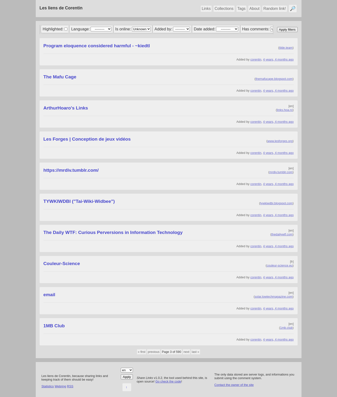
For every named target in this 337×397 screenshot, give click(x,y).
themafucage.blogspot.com (274, 79)
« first (141, 352)
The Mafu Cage (59, 76)
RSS (70, 386)
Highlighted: (53, 29)
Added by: (163, 29)
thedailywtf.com (282, 234)
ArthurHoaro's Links (65, 107)
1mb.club (286, 327)
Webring (60, 386)
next (186, 352)
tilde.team (286, 47)
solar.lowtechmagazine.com (274, 296)
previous (153, 352)
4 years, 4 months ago (278, 59)
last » (195, 352)
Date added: (204, 29)
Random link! (274, 9)
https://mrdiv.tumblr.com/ (71, 170)
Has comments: (255, 29)
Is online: (123, 29)
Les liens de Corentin (61, 8)
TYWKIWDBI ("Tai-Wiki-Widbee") (79, 201)
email (49, 294)
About (254, 9)
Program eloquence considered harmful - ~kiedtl (96, 45)
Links (206, 9)
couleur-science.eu (280, 265)
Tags (241, 9)
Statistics (48, 386)
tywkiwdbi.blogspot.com (276, 203)
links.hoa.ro (285, 110)
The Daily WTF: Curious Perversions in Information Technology (113, 232)
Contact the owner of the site (234, 385)
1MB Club (54, 325)
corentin (255, 59)
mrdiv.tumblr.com (281, 172)
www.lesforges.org (280, 141)
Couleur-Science (61, 263)
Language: (80, 29)
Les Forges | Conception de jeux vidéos (87, 139)
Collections (224, 9)
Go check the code (168, 381)
